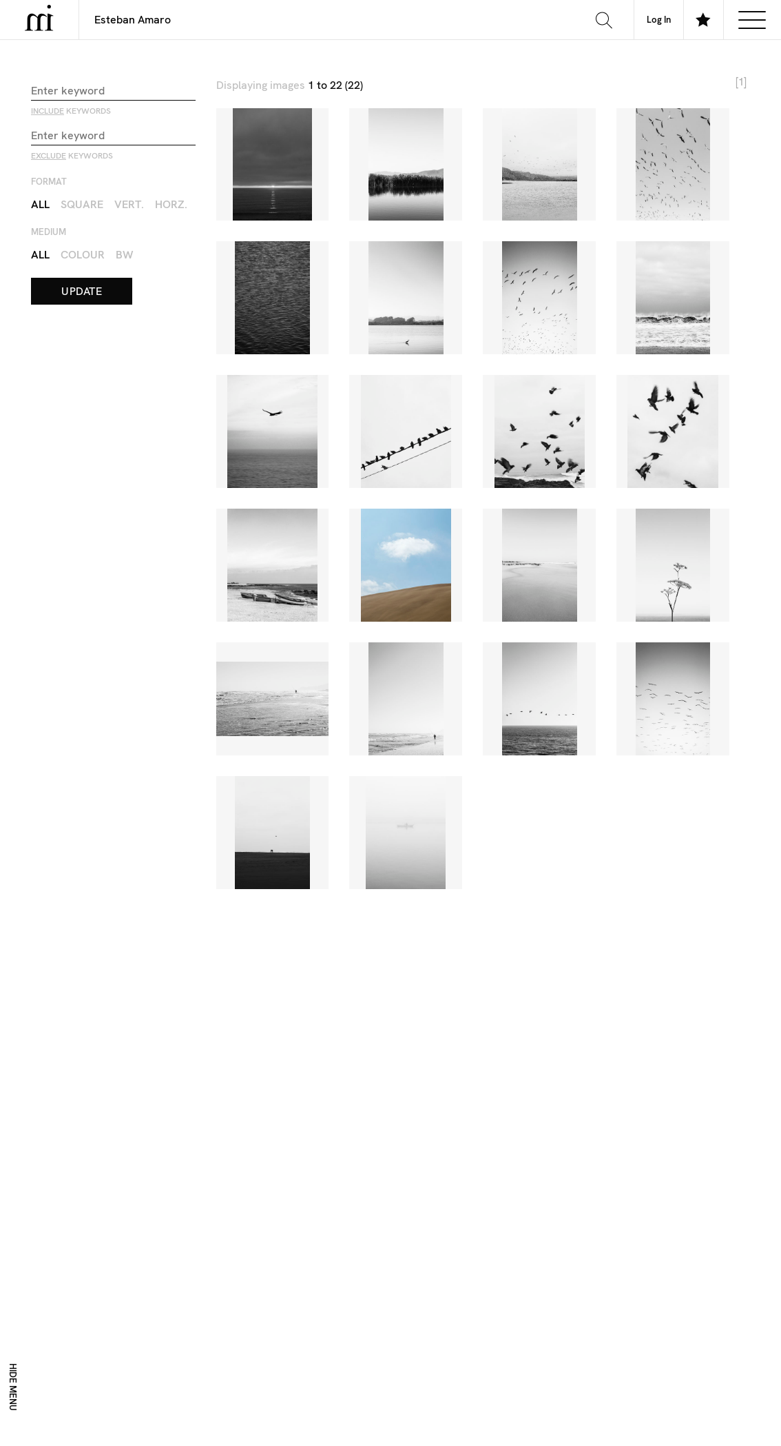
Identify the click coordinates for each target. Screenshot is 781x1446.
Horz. (171, 203)
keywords (71, 110)
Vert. (129, 203)
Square (82, 203)
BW (125, 254)
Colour (83, 254)
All (40, 203)
